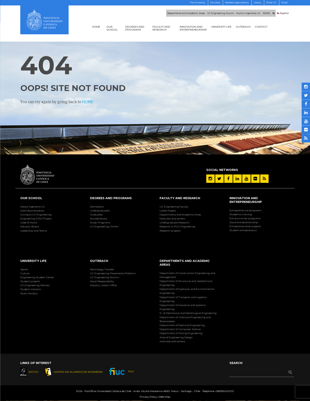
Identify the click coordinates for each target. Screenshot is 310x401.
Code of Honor (28, 222)
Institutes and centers (172, 218)
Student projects (30, 281)
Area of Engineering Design (176, 337)
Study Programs (100, 222)
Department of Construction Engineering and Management (187, 275)
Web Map (164, 396)
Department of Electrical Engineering (182, 325)
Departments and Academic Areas (186, 13)
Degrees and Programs (111, 198)
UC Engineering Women (35, 285)
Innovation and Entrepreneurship (245, 200)
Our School (31, 198)
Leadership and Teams (33, 230)
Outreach (99, 261)
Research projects (170, 230)
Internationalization (32, 210)
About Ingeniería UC (32, 206)
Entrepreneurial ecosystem (245, 210)
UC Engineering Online (104, 226)
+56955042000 (224, 391)
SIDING (266, 13)
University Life (33, 261)
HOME (87, 102)
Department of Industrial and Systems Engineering (183, 307)
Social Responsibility (102, 281)
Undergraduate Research (175, 222)
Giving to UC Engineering (35, 214)
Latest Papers (168, 210)
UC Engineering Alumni (220, 13)
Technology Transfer (102, 269)
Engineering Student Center (37, 277)
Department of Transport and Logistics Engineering (183, 299)
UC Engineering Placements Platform (113, 273)
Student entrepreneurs (243, 230)
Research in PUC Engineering (177, 226)
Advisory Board (29, 226)
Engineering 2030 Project (36, 218)
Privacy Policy (148, 396)
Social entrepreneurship (243, 222)
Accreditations (98, 218)
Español (283, 13)
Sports (24, 269)
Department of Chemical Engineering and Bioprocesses (185, 319)
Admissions (97, 206)
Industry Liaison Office (103, 285)
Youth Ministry (29, 293)
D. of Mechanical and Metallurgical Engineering (188, 313)
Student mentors (30, 289)
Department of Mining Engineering (181, 333)
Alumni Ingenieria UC (248, 13)
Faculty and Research (180, 198)
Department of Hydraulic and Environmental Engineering (187, 291)
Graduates (96, 214)
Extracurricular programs (244, 218)
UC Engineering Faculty (174, 206)
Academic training (240, 214)
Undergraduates (99, 210)
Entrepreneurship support (245, 226)
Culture (24, 273)
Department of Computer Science (180, 329)
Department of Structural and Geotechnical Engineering (186, 283)
